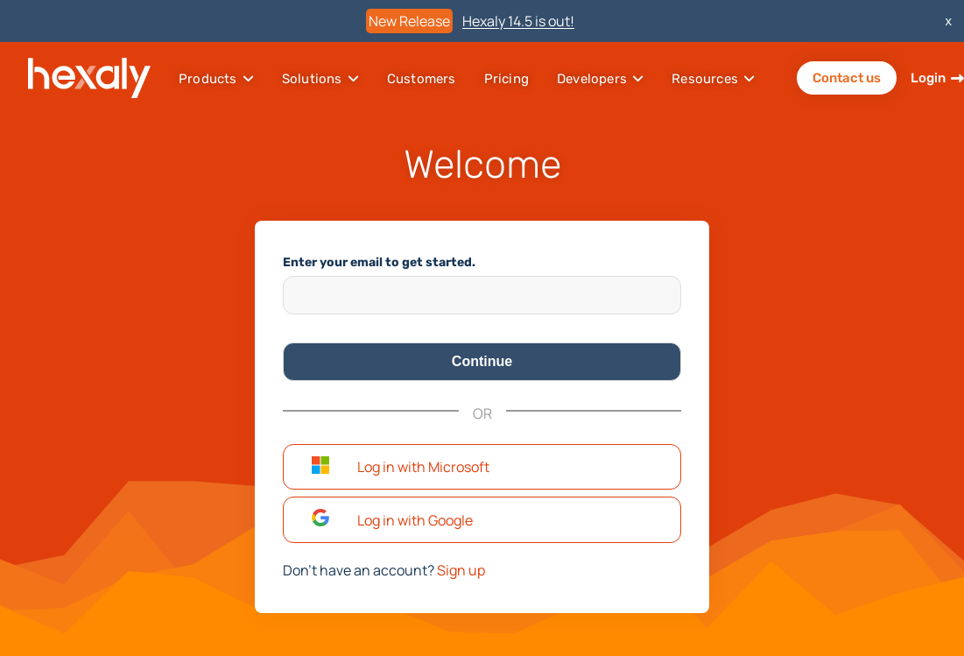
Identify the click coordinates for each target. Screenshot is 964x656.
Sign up (461, 570)
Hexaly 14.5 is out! (518, 21)
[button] (482, 467)
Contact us (847, 78)
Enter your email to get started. (379, 262)
